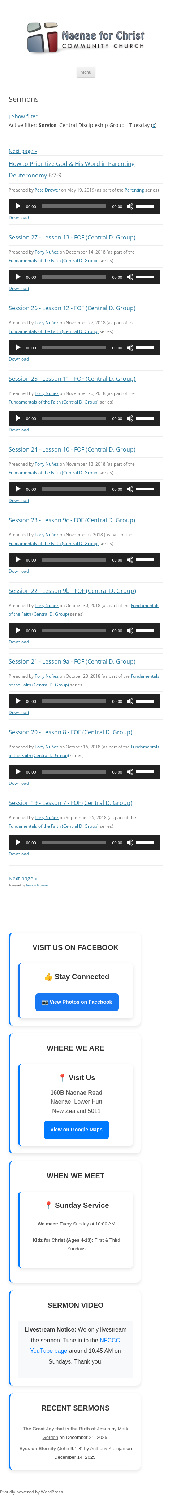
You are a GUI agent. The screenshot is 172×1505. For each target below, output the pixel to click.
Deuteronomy (28, 175)
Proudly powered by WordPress (31, 1492)
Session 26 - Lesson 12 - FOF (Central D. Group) (72, 308)
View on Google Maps (76, 1129)
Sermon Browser (37, 885)
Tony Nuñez (47, 252)
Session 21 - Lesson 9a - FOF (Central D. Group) (72, 661)
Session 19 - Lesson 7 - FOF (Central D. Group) (70, 803)
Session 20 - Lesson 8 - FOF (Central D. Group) (70, 732)
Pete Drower (47, 190)
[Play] (18, 206)
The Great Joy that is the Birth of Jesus (66, 1428)
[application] (84, 206)
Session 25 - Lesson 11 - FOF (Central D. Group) (72, 379)
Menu (86, 72)
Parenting (134, 190)
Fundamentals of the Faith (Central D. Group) (54, 261)
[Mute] (130, 206)
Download (19, 218)
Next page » (23, 151)
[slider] (74, 206)
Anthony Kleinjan (107, 1448)
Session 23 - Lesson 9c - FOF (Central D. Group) (72, 520)
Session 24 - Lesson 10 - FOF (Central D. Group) (72, 449)
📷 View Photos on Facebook (77, 1002)
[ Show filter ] (25, 116)
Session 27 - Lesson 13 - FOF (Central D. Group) (72, 237)
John (64, 1448)
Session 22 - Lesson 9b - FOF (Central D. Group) (72, 591)
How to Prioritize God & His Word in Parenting (72, 164)
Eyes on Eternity (37, 1448)
